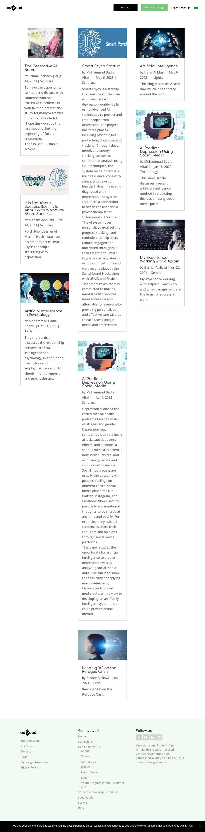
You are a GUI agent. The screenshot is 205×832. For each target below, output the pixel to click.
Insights (157, 77)
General (156, 272)
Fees (84, 778)
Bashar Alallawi (97, 678)
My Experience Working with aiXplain (159, 259)
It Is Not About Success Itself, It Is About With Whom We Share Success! (44, 208)
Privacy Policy (29, 767)
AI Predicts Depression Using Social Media (98, 382)
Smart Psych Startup (101, 66)
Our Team (27, 746)
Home (82, 736)
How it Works (90, 772)
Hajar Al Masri (154, 72)
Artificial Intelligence (159, 66)
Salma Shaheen (40, 76)
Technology (149, 171)
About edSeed (29, 741)
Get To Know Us (89, 747)
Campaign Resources (34, 762)
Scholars (46, 81)
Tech (28, 331)
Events (82, 803)
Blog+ (82, 808)
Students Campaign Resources (98, 792)
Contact (25, 751)
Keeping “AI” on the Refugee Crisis (99, 670)
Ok (191, 825)
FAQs (23, 757)
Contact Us (88, 761)
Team (85, 756)
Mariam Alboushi (41, 220)
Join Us (85, 767)
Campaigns (85, 741)
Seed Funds (85, 797)
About (85, 751)
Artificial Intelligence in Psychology (43, 313)
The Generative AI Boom (40, 68)
